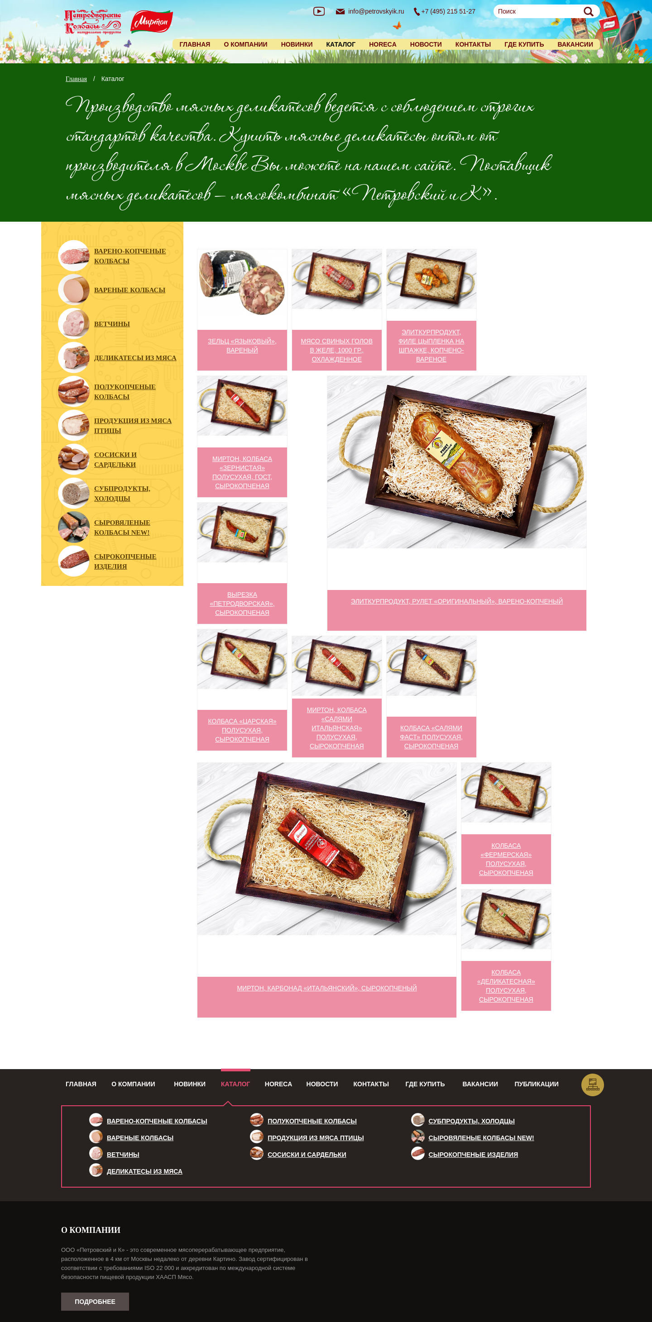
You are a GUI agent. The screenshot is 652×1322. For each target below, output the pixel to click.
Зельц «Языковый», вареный (242, 346)
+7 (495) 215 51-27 (448, 11)
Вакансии (575, 44)
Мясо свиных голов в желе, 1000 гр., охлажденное (337, 350)
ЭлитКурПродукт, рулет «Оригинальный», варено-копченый (457, 601)
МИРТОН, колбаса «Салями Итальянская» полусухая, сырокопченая (337, 728)
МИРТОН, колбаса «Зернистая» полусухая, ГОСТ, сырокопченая (242, 472)
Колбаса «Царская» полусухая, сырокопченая (242, 730)
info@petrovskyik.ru (376, 11)
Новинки (297, 44)
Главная (194, 44)
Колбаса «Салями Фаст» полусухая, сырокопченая (431, 737)
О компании (245, 44)
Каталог (235, 1084)
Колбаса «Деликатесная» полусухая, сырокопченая (506, 986)
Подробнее (95, 1301)
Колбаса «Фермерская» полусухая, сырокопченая (506, 859)
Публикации (537, 1084)
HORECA (383, 44)
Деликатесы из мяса (135, 357)
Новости (426, 44)
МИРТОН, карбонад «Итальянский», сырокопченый (327, 988)
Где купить (524, 44)
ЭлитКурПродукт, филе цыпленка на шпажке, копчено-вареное (431, 345)
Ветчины (112, 324)
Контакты (473, 44)
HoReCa (278, 1084)
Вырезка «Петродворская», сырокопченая (242, 603)
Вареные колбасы (129, 290)
